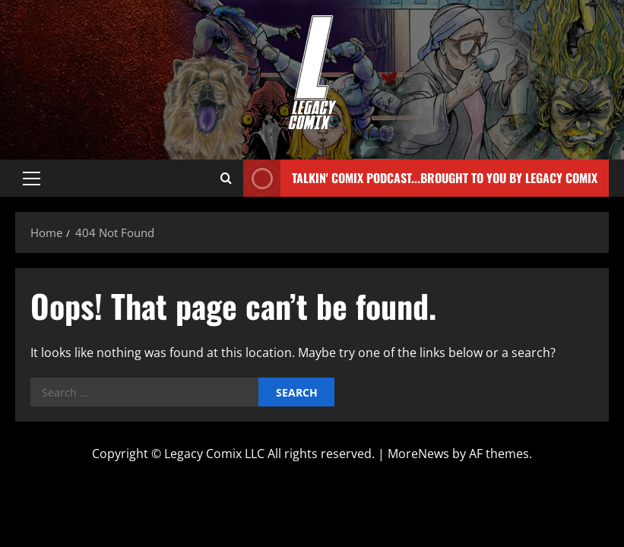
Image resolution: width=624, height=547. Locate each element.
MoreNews (418, 453)
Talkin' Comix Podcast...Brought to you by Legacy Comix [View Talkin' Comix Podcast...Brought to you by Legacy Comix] (420, 178)
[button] (31, 178)
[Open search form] (226, 178)
